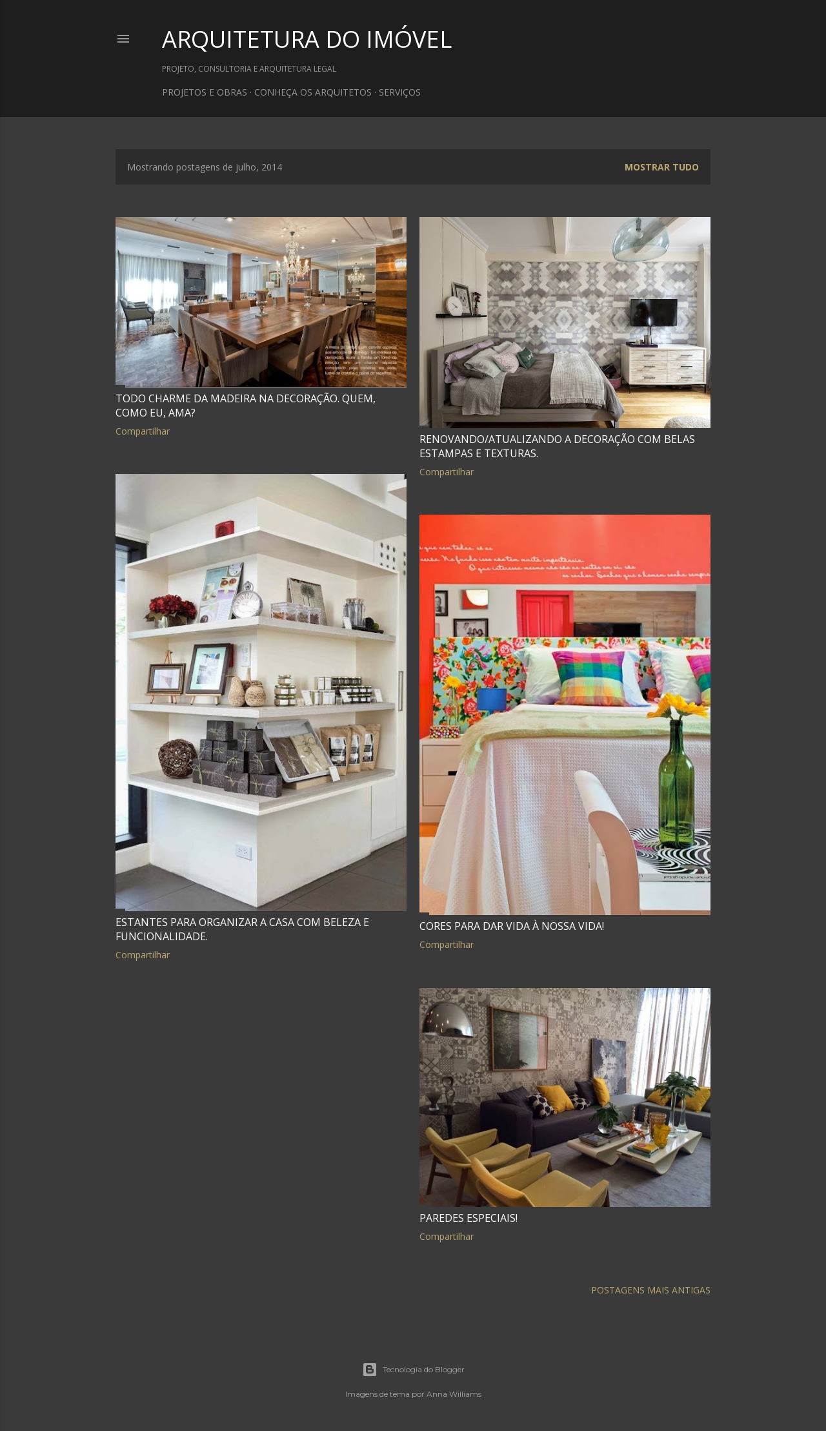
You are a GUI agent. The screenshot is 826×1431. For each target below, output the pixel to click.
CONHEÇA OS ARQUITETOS (313, 92)
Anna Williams (454, 1394)
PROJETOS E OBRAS (204, 92)
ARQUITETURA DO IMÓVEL (307, 39)
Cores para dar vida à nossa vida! (511, 926)
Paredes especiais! (468, 1218)
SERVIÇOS (400, 92)
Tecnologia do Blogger (413, 1369)
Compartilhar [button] (143, 431)
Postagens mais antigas (650, 1290)
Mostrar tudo (662, 167)
